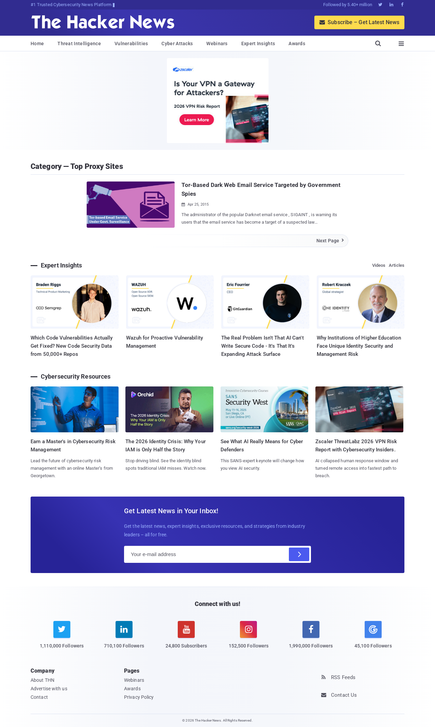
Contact (39, 697)
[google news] (373, 636)
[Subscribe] (299, 554)
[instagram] (248, 639)
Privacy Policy (139, 697)
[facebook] (310, 639)
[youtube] (186, 639)
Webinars (216, 43)
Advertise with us (49, 688)
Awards (297, 43)
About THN (42, 680)
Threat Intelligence (79, 43)
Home (37, 43)
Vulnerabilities (131, 43)
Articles (396, 265)
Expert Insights (258, 43)
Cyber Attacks (177, 43)
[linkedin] (124, 639)
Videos (379, 265)
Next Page (330, 240)
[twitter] (61, 639)
